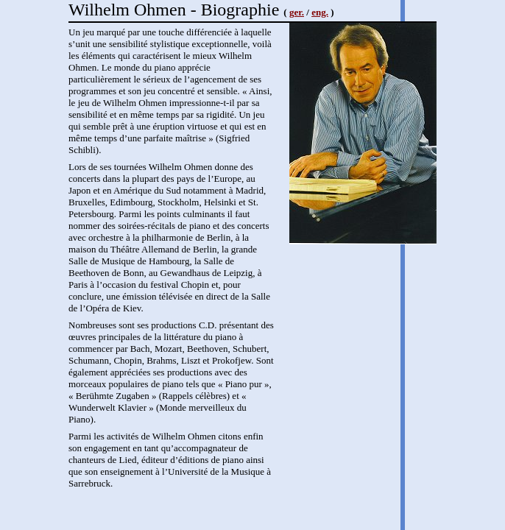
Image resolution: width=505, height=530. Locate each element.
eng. (319, 12)
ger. (296, 12)
